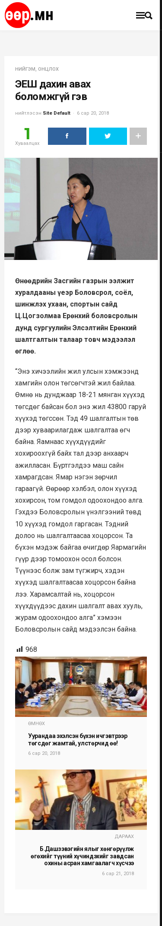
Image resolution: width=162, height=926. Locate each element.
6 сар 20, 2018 (93, 113)
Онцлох (48, 69)
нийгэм (25, 69)
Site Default (56, 113)
